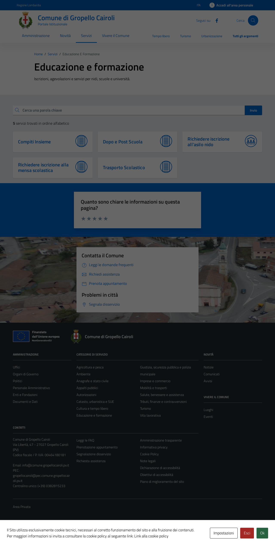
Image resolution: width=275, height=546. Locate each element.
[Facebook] (215, 20)
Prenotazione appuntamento (97, 447)
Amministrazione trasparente (161, 440)
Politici (17, 380)
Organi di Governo (25, 374)
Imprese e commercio (155, 380)
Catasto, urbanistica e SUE (95, 401)
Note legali (148, 460)
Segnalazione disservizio (93, 454)
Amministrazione (36, 35)
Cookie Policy (149, 454)
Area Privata (22, 506)
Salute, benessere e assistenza (162, 394)
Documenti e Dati (25, 401)
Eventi (208, 416)
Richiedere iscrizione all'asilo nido (208, 141)
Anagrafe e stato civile (92, 380)
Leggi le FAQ (85, 440)
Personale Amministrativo (31, 387)
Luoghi (208, 409)
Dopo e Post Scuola (123, 141)
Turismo (185, 36)
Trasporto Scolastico (124, 167)
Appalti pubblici (87, 387)
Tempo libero (161, 36)
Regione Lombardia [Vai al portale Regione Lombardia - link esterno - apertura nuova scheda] (29, 5)
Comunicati (212, 374)
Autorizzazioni (86, 394)
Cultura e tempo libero (92, 408)
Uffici (16, 367)
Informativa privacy (154, 447)
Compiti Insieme (34, 141)
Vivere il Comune (115, 35)
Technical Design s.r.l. (42, 533)
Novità (65, 35)
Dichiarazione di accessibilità (160, 467)
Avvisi (208, 380)
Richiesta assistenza (90, 460)
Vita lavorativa (150, 415)
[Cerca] (253, 20)
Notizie (209, 367)
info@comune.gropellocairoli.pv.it (45, 465)
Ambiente (83, 374)
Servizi (86, 35)
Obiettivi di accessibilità (156, 474)
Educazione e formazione (94, 415)
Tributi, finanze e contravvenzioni (163, 401)
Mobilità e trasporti (153, 387)
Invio (253, 110)
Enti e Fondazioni (25, 394)
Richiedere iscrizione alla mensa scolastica (43, 167)
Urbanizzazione (211, 36)
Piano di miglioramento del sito (162, 481)
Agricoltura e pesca (90, 367)
